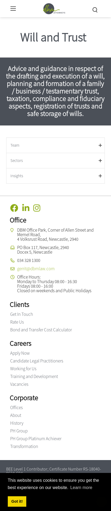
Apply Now (20, 353)
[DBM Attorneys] (54, 8)
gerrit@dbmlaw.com (36, 269)
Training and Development (34, 376)
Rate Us (17, 322)
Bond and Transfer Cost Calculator (41, 330)
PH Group (19, 431)
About (15, 415)
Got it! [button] (17, 501)
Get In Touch (21, 314)
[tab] (55, 145)
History (16, 423)
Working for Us (23, 369)
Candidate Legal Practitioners (36, 361)
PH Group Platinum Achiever (35, 439)
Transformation (24, 446)
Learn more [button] (81, 487)
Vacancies (19, 384)
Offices (16, 407)
